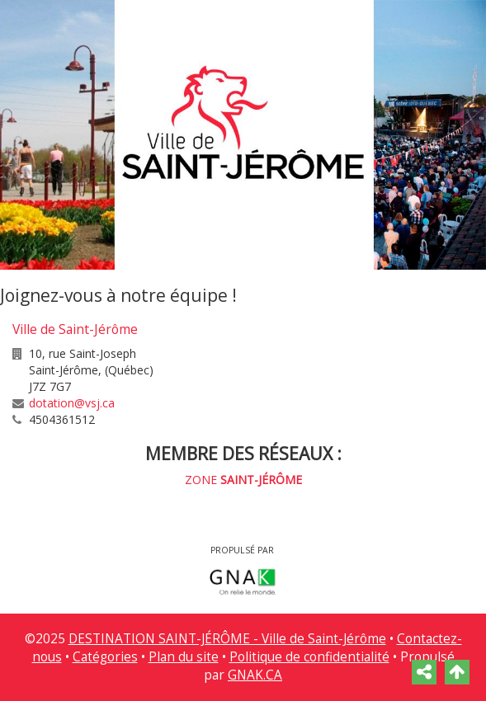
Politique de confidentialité (309, 657)
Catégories (105, 657)
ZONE (243, 479)
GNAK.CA (255, 675)
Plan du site (184, 657)
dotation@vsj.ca (72, 403)
